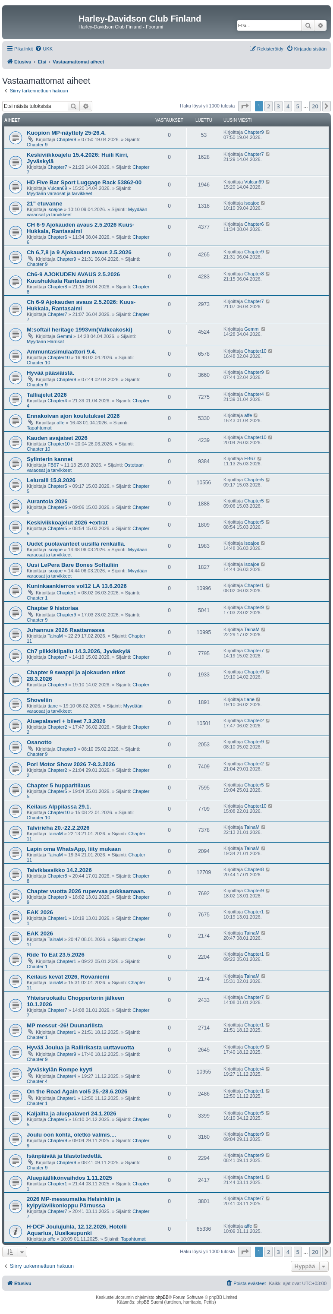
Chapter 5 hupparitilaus (58, 785)
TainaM (55, 635)
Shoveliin (39, 700)
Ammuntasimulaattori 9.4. (61, 351)
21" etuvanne (44, 203)
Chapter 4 (37, 1081)
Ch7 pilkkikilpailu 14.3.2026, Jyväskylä (78, 651)
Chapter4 (57, 400)
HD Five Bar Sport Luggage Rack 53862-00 (84, 182)
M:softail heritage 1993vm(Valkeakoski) (79, 329)
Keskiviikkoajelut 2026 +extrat (67, 522)
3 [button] (278, 106)
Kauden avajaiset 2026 (57, 438)
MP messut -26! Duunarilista (65, 1025)
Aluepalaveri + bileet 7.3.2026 (66, 721)
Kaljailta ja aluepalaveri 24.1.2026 (71, 1113)
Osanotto (39, 742)
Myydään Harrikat (45, 341)
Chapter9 (66, 139)
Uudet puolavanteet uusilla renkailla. (76, 543)
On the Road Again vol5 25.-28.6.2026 (77, 1091)
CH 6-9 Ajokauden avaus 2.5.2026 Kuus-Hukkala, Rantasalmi (80, 227)
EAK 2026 (40, 912)
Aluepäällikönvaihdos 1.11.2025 (69, 1178)
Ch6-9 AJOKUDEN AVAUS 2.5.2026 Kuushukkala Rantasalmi (73, 277)
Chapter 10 (38, 362)
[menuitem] (44, 49)
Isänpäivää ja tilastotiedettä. (64, 1156)
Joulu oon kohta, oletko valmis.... (71, 1134)
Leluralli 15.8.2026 (51, 480)
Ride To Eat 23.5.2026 (56, 954)
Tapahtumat (39, 427)
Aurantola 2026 (47, 501)
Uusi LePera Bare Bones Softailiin (73, 565)
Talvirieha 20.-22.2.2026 (58, 827)
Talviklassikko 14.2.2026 (59, 870)
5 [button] (297, 106)
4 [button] (287, 106)
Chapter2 (57, 727)
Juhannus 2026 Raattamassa (65, 630)
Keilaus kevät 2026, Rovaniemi (68, 976)
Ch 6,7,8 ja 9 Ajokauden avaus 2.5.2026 (79, 252)
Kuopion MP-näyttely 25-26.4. (66, 133)
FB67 (53, 464)
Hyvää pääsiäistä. (50, 373)
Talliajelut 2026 (47, 395)
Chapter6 (57, 237)
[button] (244, 106)
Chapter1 (66, 592)
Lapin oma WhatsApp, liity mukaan (74, 849)
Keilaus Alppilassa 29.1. (59, 806)
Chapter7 (57, 167)
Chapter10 (58, 357)
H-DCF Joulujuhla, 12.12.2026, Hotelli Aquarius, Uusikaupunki (77, 1229)
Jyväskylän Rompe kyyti (59, 1069)
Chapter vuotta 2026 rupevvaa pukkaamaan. (86, 891)
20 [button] (315, 106)
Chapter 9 (37, 144)
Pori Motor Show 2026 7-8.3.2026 (71, 764)
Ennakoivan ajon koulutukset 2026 (73, 416)
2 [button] (268, 106)
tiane (52, 705)
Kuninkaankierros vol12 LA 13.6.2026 (77, 586)
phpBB (162, 1297)
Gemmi (64, 336)
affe (60, 422)
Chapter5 (57, 486)
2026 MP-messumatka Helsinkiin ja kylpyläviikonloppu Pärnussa (74, 1202)
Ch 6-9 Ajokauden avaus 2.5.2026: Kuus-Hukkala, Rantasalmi (81, 305)
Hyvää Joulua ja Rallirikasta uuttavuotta (80, 1047)
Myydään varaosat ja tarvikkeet (59, 193)
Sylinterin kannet (49, 459)
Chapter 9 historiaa (52, 608)
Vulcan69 (57, 188)
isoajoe (55, 209)
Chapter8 (57, 286)
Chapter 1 (37, 597)
